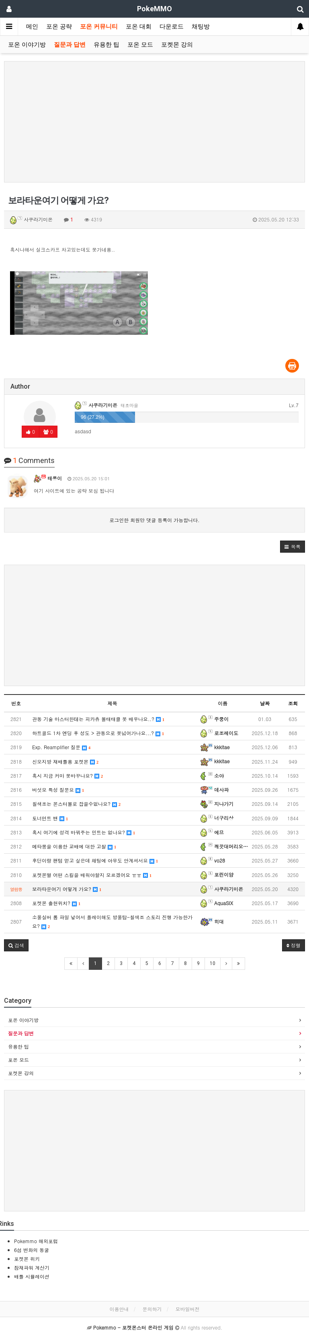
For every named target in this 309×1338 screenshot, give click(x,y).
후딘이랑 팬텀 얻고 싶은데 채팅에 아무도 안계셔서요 (95, 860)
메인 (32, 26)
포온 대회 (138, 26)
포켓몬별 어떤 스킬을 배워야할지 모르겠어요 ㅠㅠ (91, 874)
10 (212, 963)
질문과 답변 (70, 44)
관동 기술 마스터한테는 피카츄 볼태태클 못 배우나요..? (98, 718)
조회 (293, 703)
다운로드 (172, 26)
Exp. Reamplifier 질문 (61, 747)
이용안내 (119, 1308)
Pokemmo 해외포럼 (36, 1241)
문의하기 (152, 1308)
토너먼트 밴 (50, 818)
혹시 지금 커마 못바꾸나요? (67, 775)
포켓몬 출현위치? (56, 903)
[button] (292, 547)
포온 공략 (59, 26)
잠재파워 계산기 (31, 1267)
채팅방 (201, 26)
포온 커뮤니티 (99, 26)
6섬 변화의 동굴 (31, 1249)
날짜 (265, 703)
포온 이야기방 (27, 44)
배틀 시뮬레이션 (31, 1276)
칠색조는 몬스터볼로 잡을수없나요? (76, 803)
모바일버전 (188, 1308)
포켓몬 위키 (27, 1258)
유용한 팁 (106, 44)
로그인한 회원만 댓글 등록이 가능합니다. (154, 519)
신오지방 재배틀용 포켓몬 (65, 761)
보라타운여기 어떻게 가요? (66, 888)
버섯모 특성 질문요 (58, 789)
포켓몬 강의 (177, 44)
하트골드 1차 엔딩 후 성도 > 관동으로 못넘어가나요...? (98, 732)
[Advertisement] (154, 122)
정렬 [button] (293, 945)
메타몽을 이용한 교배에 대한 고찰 (74, 846)
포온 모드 (140, 44)
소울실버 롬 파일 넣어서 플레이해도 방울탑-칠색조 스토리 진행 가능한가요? (112, 921)
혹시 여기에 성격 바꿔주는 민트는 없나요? (83, 832)
